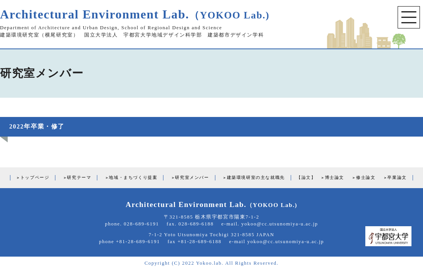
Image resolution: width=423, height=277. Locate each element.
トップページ (35, 177)
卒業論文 (396, 177)
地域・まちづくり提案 (133, 177)
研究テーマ (79, 177)
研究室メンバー (192, 177)
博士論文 (334, 177)
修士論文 (365, 177)
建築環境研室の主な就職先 (256, 177)
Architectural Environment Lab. (135, 14)
